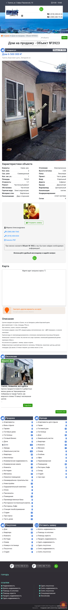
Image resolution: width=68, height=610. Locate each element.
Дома (7, 36)
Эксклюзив (45, 596)
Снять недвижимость (49, 588)
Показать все (61, 412)
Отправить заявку (34, 223)
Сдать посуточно (47, 586)
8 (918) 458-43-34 (55, 14)
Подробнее (27, 405)
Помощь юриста (9, 593)
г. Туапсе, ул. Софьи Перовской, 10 (19, 3)
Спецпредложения (48, 593)
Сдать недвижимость (11, 598)
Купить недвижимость (11, 588)
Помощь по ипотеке (10, 591)
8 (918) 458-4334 (11, 236)
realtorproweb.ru (62, 606)
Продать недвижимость (12, 596)
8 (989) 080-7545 (11, 232)
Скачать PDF (10, 240)
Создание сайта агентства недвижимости (53, 608)
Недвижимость (9, 586)
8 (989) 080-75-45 (55, 17)
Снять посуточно (47, 591)
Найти (64, 37)
